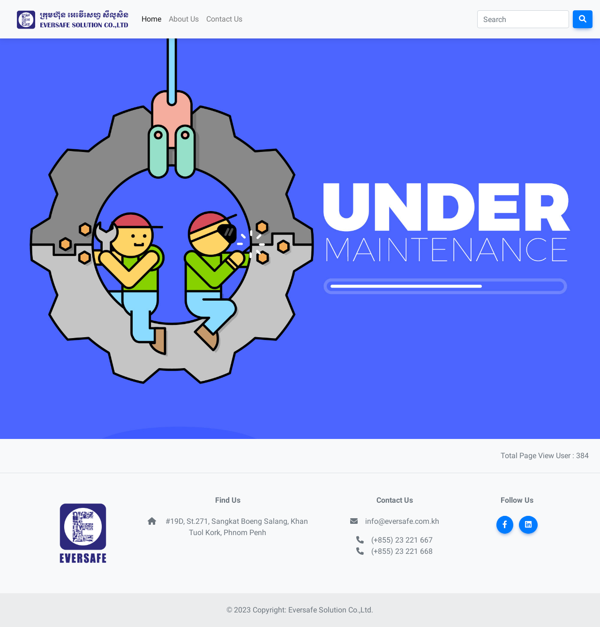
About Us (184, 19)
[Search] (523, 19)
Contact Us (224, 19)
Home (151, 19)
